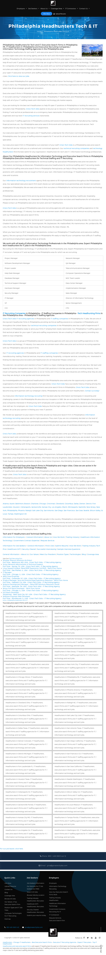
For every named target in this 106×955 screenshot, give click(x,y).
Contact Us (84, 8)
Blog (84, 554)
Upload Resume (59, 14)
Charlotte (35, 504)
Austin (12, 504)
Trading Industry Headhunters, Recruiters (35, 899)
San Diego (59, 510)
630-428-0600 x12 (13, 927)
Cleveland (60, 504)
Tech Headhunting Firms (89, 313)
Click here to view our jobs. (18, 76)
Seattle (86, 510)
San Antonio (49, 510)
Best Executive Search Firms (42, 942)
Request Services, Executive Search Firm (57, 919)
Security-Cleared (29, 549)
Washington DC (20, 514)
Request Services (47, 540)
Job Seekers (33, 8)
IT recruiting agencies (25, 319)
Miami (64, 507)
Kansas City (46, 507)
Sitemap (8, 919)
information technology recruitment (21, 180)
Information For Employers (14, 537)
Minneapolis (73, 507)
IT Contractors (71, 8)
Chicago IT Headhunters (21, 942)
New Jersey (91, 507)
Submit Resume (61, 546)
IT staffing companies (59, 319)
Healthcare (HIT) (14, 549)
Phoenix (21, 510)
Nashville (82, 507)
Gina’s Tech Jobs (32, 109)
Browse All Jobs (10, 899)
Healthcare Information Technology (57, 905)
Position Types (63, 554)
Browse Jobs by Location (35, 895)
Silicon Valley (95, 510)
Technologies (75, 554)
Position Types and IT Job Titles (13, 909)
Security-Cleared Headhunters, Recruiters (35, 911)
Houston (16, 507)
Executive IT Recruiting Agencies (64, 942)
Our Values (34, 554)
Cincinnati (51, 504)
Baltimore (19, 504)
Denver (82, 504)
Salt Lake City (37, 510)
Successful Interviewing (46, 549)
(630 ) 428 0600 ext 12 (57, 856)
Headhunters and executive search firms (17, 946)
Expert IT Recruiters (84, 942)
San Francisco (69, 510)
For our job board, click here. (11, 849)
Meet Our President (48, 554)
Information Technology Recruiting (57, 887)
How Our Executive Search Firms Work (58, 893)
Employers (22, 8)
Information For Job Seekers (14, 546)
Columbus (69, 504)
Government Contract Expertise (26, 540)
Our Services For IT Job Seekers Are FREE (35, 887)
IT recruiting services (31, 116)
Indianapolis (25, 507)
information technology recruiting (28, 396)
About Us (45, 8)
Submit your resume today (36, 915)
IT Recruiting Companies (14, 313)
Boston (27, 504)
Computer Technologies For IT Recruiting (13, 914)
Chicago (42, 504)
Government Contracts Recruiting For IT (57, 910)
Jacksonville (36, 507)
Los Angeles (56, 507)
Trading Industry (72, 537)
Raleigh (28, 510)
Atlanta (6, 504)
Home (39, 31)
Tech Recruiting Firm (15, 558)
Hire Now (46, 14)
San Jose (79, 510)
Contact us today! (92, 391)
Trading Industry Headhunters (55, 899)
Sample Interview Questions (68, 549)
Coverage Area (57, 8)
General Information (34, 537)
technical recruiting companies (76, 148)
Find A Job (49, 546)
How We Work (58, 537)
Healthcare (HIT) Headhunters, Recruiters (35, 905)
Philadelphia (12, 510)
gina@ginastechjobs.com (57, 866)
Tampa (10, 514)
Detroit (89, 504)
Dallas (76, 504)
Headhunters (7, 942)
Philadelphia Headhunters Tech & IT (18, 600)
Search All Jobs (32, 892)
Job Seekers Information (35, 883)
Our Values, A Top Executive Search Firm (12, 903)
